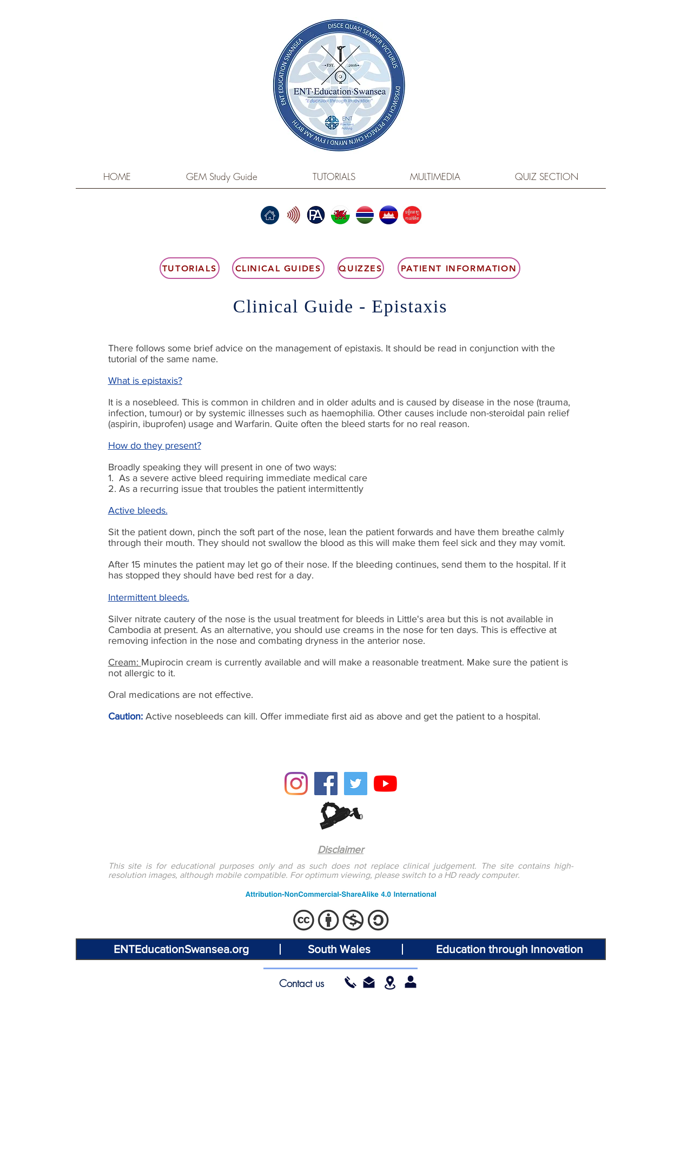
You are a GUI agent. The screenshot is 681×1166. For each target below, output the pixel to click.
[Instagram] (296, 783)
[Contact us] (301, 983)
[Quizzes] (361, 268)
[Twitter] (355, 783)
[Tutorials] (190, 268)
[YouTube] (385, 783)
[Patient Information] (459, 268)
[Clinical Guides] (278, 268)
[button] (369, 982)
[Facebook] (326, 783)
